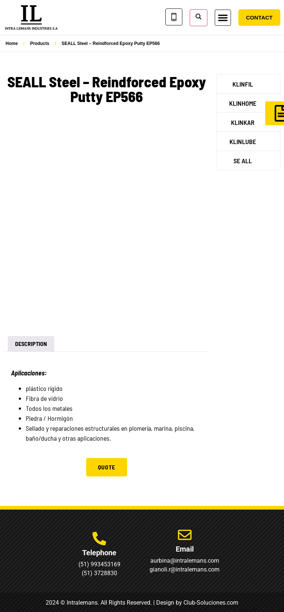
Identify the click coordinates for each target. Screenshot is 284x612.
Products (39, 43)
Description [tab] (31, 343)
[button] (223, 18)
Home (12, 43)
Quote (106, 467)
